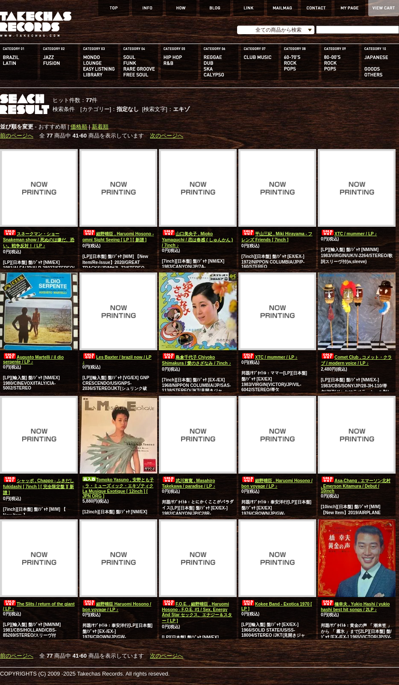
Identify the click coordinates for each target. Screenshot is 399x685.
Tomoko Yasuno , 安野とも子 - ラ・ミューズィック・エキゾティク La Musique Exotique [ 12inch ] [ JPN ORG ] (118, 487)
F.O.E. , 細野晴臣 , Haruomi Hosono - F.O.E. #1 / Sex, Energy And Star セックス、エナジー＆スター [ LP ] (197, 612)
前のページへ (16, 135)
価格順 (78, 126)
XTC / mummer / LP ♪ (349, 233)
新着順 (100, 126)
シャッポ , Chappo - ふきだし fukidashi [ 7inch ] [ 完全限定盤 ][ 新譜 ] (38, 486)
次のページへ (166, 135)
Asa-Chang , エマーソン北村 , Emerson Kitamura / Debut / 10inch (355, 485)
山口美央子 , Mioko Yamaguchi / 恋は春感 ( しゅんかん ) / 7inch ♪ (197, 239)
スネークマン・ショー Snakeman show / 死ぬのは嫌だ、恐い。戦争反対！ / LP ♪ (38, 239)
